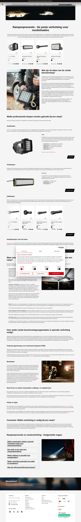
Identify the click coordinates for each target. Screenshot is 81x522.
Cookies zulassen (56, 273)
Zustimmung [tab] (24, 251)
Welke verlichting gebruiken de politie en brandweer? (23, 462)
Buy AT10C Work (70, 190)
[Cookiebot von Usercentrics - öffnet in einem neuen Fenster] (59, 247)
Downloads (27, 503)
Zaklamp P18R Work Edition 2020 (26, 223)
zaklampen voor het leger (66, 406)
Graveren (27, 504)
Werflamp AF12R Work (56, 56)
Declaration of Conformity (30, 508)
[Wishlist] (73, 5)
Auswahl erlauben (40, 273)
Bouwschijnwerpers (10, 243)
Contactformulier (14, 504)
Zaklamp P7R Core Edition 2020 (56, 223)
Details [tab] (40, 251)
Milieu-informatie (45, 503)
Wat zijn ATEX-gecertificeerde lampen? (23, 467)
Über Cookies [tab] (57, 251)
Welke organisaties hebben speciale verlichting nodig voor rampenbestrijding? (23, 443)
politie (8, 407)
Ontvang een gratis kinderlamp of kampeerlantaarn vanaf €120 (40, 1)
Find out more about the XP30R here (48, 152)
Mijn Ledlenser (28, 497)
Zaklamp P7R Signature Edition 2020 (42, 223)
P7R (68, 412)
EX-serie (13, 377)
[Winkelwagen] (76, 5)
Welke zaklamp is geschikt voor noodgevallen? (23, 456)
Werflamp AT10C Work (27, 56)
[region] (40, 52)
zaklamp (16, 200)
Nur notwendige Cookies (25, 273)
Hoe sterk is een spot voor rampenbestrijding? (23, 450)
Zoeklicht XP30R (11, 56)
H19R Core (31, 356)
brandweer (64, 78)
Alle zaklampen (70, 234)
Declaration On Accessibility (47, 501)
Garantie (26, 500)
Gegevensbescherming (46, 500)
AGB (42, 497)
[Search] (70, 5)
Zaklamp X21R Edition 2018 (41, 57)
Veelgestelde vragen (29, 507)
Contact (26, 501)
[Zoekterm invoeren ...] (64, 5)
